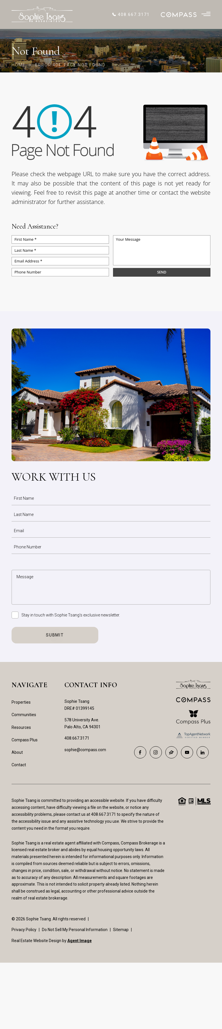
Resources (21, 727)
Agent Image (79, 940)
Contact (19, 764)
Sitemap (121, 929)
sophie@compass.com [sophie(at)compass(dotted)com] (85, 749)
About (17, 752)
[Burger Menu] (205, 14)
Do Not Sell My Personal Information (75, 929)
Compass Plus (25, 740)
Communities (24, 714)
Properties (21, 702)
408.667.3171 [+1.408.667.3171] (76, 738)
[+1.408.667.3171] (131, 14)
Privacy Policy (24, 929)
